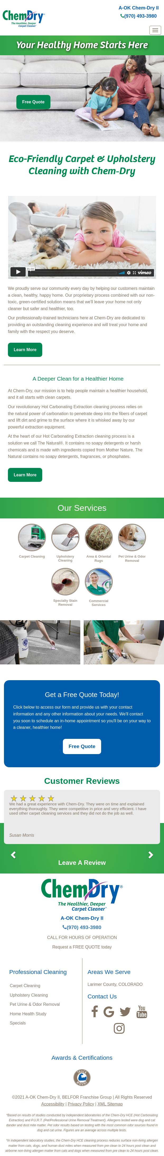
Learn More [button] (25, 349)
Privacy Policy (81, 1104)
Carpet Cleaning (25, 985)
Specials (18, 1023)
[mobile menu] (155, 30)
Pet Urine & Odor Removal (35, 1004)
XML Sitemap (110, 1104)
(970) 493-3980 (138, 16)
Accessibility (52, 1104)
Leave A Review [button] (82, 862)
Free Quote (33, 102)
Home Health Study (28, 1014)
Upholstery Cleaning (29, 995)
